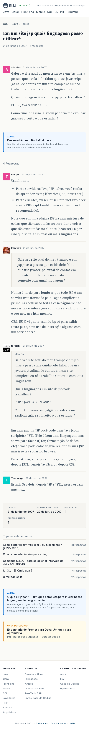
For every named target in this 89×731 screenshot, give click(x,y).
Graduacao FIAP (34, 688)
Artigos (29, 683)
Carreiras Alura (34, 674)
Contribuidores (58, 723)
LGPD (72, 723)
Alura (63, 674)
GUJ (6, 23)
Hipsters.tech (67, 688)
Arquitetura (9, 712)
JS (56, 11)
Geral (15, 11)
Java (6, 11)
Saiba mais (42, 723)
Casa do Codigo (69, 683)
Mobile (40, 11)
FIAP (62, 678)
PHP (62, 11)
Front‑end (27, 11)
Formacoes (31, 678)
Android (73, 11)
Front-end (8, 683)
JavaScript (9, 697)
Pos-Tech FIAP (33, 693)
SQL (49, 11)
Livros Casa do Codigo (38, 697)
